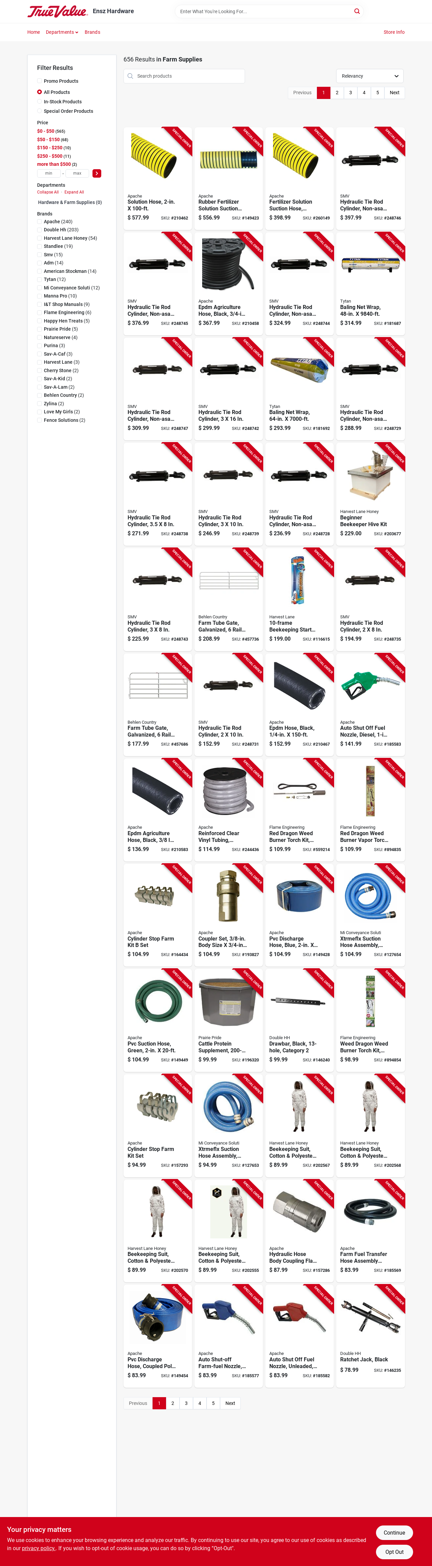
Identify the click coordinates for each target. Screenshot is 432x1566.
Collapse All (48, 192)
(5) (67, 321)
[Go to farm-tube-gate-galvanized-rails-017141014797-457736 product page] (228, 599)
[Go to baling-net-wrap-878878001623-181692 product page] (299, 389)
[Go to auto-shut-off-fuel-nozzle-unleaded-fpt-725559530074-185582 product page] (299, 1336)
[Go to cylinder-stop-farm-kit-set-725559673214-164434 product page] (158, 915)
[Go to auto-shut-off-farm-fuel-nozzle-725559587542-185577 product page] (228, 1336)
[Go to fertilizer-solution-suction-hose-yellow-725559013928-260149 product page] (299, 178)
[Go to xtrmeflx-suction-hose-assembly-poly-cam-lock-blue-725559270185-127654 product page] (370, 915)
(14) (53, 262)
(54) (70, 238)
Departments (60, 32)
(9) (67, 304)
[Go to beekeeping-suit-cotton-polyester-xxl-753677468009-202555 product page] (228, 1231)
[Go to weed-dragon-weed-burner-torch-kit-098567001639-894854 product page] (370, 1020)
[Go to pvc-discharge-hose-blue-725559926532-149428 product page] (299, 915)
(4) (61, 337)
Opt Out (394, 1552)
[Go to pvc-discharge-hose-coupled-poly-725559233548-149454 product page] (158, 1336)
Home (33, 32)
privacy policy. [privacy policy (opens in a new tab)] (39, 1548)
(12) (55, 279)
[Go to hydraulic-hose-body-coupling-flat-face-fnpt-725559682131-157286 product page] (299, 1231)
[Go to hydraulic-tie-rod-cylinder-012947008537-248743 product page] (158, 599)
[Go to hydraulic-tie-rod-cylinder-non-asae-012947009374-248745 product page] (158, 283)
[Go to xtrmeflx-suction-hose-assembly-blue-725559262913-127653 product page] (228, 1125)
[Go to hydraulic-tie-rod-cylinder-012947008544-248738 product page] (158, 494)
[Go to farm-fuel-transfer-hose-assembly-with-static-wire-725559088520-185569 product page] (370, 1231)
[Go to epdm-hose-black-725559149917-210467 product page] (299, 704)
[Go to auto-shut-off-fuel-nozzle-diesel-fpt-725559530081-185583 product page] (370, 704)
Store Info (394, 32)
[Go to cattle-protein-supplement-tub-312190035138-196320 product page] (228, 1020)
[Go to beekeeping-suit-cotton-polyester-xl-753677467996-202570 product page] (158, 1231)
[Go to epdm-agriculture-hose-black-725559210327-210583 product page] (158, 810)
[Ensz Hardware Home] (57, 11)
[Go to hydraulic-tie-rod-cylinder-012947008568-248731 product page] (228, 704)
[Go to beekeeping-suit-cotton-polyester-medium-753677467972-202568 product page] (370, 1125)
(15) (53, 254)
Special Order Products (68, 111)
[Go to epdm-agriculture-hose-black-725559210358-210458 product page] (228, 283)
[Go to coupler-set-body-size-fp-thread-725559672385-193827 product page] (228, 915)
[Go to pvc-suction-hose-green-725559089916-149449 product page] (158, 1020)
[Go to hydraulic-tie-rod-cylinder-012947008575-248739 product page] (228, 494)
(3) (54, 345)
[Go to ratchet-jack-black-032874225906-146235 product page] (370, 1336)
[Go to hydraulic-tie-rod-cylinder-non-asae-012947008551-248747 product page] (158, 389)
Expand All (74, 192)
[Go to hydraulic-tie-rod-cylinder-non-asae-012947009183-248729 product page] (370, 389)
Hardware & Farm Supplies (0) (70, 202)
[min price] (49, 173)
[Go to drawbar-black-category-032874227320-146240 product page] (299, 1020)
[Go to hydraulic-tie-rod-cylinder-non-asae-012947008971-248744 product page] (299, 283)
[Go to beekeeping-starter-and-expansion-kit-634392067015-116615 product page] (299, 599)
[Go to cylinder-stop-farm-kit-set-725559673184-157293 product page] (158, 1125)
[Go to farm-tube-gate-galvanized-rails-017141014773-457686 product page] (158, 704)
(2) (61, 370)
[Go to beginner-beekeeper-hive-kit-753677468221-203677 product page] (370, 494)
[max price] (77, 173)
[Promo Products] (39, 80)
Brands (92, 32)
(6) (67, 312)
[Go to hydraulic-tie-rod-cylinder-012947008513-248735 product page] (370, 599)
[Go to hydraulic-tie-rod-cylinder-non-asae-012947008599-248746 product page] (370, 178)
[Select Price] (96, 173)
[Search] (357, 11)
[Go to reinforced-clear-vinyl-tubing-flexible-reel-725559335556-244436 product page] (228, 810)
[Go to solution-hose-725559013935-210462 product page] (158, 178)
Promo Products (61, 81)
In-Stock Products (63, 101)
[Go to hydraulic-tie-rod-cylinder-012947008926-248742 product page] (228, 389)
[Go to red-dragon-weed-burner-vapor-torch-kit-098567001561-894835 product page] (370, 810)
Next (395, 92)
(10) (60, 296)
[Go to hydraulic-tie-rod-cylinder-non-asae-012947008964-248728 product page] (299, 494)
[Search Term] (269, 11)
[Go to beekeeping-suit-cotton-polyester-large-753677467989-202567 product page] (299, 1125)
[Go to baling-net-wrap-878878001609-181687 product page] (370, 283)
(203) (61, 229)
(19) (58, 246)
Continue (394, 1533)
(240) (58, 221)
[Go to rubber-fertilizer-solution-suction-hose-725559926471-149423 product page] (228, 178)
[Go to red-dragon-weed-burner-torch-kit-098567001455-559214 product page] (299, 810)
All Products (57, 92)
